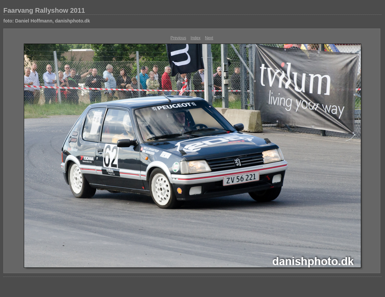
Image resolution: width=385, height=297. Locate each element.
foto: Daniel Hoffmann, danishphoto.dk (46, 20)
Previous (178, 38)
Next (209, 38)
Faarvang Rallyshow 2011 (44, 10)
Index (195, 38)
